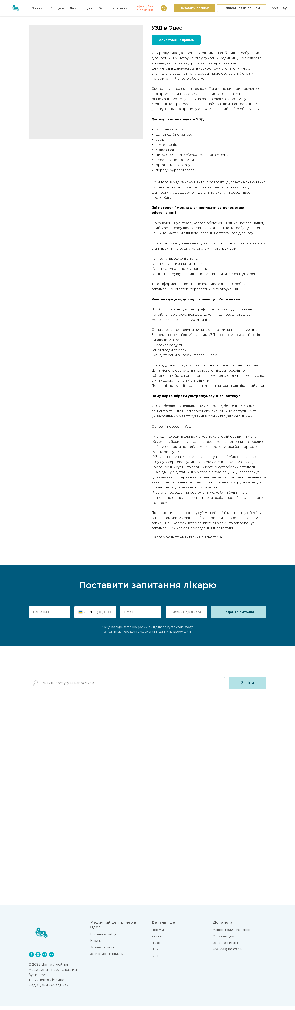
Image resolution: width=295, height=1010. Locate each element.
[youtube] (51, 958)
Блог (102, 8)
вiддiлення (145, 10)
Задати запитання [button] (226, 946)
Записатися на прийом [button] (107, 958)
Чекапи (157, 940)
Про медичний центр (106, 938)
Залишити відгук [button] (102, 951)
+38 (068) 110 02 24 (227, 953)
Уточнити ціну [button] (223, 940)
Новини (96, 944)
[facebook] (31, 958)
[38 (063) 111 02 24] (164, 8)
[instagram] (38, 958)
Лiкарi (74, 8)
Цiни (89, 8)
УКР (275, 8)
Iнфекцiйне (144, 6)
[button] (194, 8)
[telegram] (44, 958)
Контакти (119, 8)
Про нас (38, 8)
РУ (285, 8)
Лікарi (156, 946)
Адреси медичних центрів (232, 934)
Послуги (57, 8)
